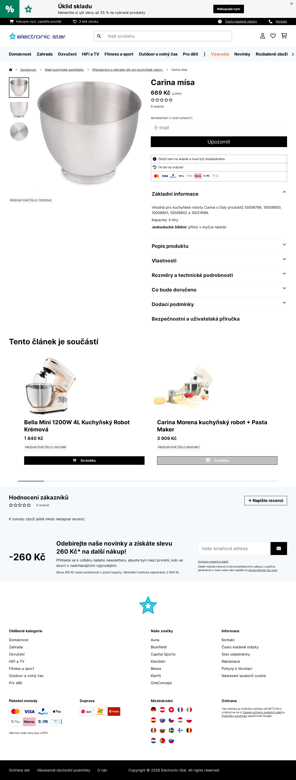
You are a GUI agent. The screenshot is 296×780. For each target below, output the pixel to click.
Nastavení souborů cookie (244, 675)
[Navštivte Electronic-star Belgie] (189, 730)
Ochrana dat (19, 770)
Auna (155, 640)
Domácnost (28, 69)
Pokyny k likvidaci (237, 668)
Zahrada (16, 647)
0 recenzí (157, 106)
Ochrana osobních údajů (213, 561)
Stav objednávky (236, 654)
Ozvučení (17, 654)
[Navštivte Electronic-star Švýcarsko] (171, 709)
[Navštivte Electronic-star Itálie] (189, 709)
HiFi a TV (16, 661)
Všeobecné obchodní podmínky (63, 770)
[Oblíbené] (273, 36)
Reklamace (231, 661)
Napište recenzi (265, 500)
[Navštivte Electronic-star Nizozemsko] (153, 740)
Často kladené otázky (241, 21)
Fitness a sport (21, 668)
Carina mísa (179, 69)
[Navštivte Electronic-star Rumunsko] (153, 730)
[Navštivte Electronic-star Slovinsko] (171, 740)
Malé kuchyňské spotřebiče (64, 69)
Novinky (242, 54)
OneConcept (161, 683)
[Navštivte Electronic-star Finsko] (180, 730)
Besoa (156, 668)
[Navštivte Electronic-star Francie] (180, 709)
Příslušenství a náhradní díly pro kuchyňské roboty (127, 69)
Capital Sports (163, 654)
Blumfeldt (159, 647)
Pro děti (15, 683)
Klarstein (158, 661)
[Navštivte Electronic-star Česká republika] (171, 720)
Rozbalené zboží (272, 54)
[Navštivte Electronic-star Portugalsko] (162, 740)
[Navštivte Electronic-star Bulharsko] (162, 730)
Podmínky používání (234, 716)
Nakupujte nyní (228, 9)
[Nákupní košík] (284, 36)
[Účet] (262, 36)
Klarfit (156, 675)
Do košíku (84, 460)
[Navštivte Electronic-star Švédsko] (171, 730)
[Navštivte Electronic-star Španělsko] (153, 720)
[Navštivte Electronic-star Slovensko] (162, 720)
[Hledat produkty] (163, 36)
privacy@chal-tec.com (262, 570)
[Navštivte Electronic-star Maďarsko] (180, 720)
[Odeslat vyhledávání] (99, 36)
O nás (102, 770)
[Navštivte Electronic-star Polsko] (189, 720)
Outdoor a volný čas (26, 675)
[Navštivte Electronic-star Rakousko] (162, 709)
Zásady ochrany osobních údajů (263, 712)
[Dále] (292, 54)
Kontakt (281, 21)
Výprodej (220, 54)
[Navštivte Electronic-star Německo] (153, 709)
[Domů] (14, 69)
